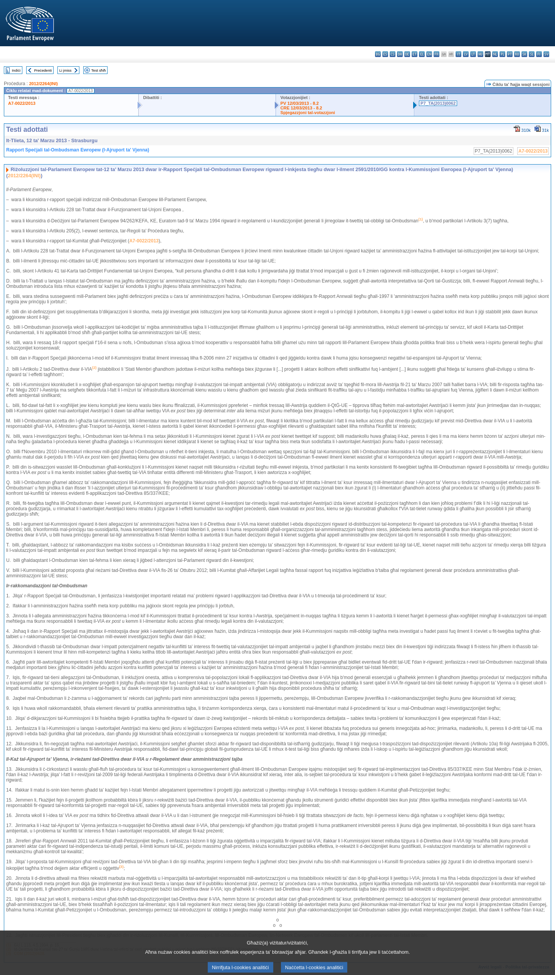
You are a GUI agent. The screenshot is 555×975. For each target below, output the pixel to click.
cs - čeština (392, 54)
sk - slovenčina (524, 54)
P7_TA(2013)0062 (438, 103)
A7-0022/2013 (21, 103)
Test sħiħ (98, 70)
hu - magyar (480, 54)
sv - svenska (546, 54)
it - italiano (458, 54)
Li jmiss (65, 70)
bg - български (378, 54)
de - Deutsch (407, 54)
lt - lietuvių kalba (473, 54)
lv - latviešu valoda (466, 54)
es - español (385, 54)
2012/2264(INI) (43, 83)
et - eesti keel (414, 54)
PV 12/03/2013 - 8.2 (300, 103)
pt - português (510, 54)
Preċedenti (43, 70)
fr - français (436, 54)
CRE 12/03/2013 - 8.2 (301, 108)
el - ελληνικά (422, 54)
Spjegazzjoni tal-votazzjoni (308, 112)
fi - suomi (539, 54)
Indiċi (16, 70)
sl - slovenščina (532, 54)
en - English (429, 54)
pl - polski (502, 54)
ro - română (517, 54)
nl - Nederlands (495, 54)
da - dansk (400, 54)
